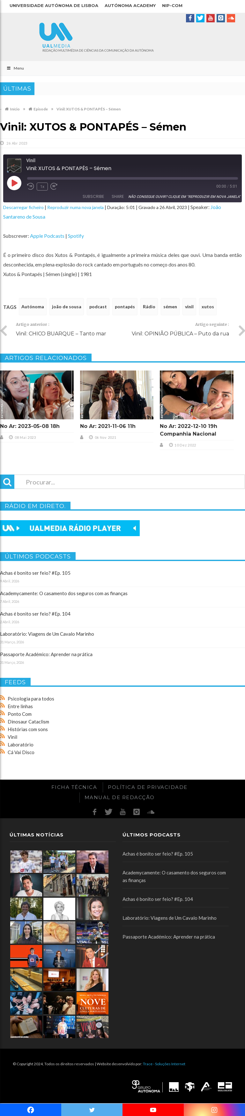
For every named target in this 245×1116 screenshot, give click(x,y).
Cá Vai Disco (21, 752)
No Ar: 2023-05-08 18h (30, 426)
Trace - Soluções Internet (164, 1063)
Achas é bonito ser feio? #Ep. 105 (35, 573)
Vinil (12, 737)
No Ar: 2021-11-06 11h (108, 426)
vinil (189, 306)
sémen (170, 306)
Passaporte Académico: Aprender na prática (46, 654)
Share (118, 196)
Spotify (76, 236)
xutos (208, 306)
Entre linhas (20, 706)
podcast (98, 306)
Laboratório (20, 744)
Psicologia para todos (31, 698)
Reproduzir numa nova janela (75, 207)
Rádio (149, 306)
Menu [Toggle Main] (15, 68)
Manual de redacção (120, 797)
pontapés (125, 306)
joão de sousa (66, 306)
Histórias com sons (28, 729)
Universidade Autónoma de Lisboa (54, 5)
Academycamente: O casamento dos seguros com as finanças (64, 593)
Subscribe (93, 196)
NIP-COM (172, 5)
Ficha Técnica (74, 787)
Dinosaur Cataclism (28, 721)
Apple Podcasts (47, 236)
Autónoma (32, 306)
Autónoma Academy (130, 5)
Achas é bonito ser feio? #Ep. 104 (35, 614)
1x (42, 186)
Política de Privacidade (148, 787)
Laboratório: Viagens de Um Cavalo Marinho (47, 634)
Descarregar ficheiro (23, 207)
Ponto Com (20, 714)
